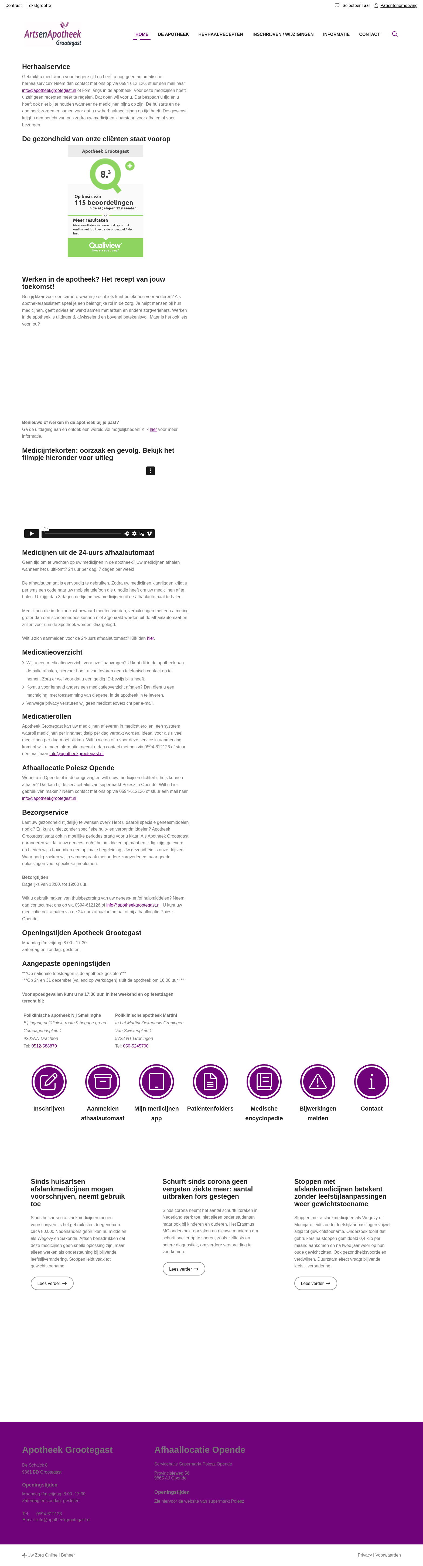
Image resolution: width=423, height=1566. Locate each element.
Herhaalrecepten (220, 34)
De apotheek (173, 34)
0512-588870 (44, 1046)
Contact (369, 34)
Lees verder (55, 1285)
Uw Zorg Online (42, 1555)
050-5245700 (135, 1046)
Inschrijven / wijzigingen (283, 34)
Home (141, 34)
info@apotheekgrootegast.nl (49, 90)
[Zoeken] (395, 34)
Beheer (68, 1555)
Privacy (365, 1555)
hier (153, 429)
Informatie (336, 34)
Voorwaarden (388, 1555)
